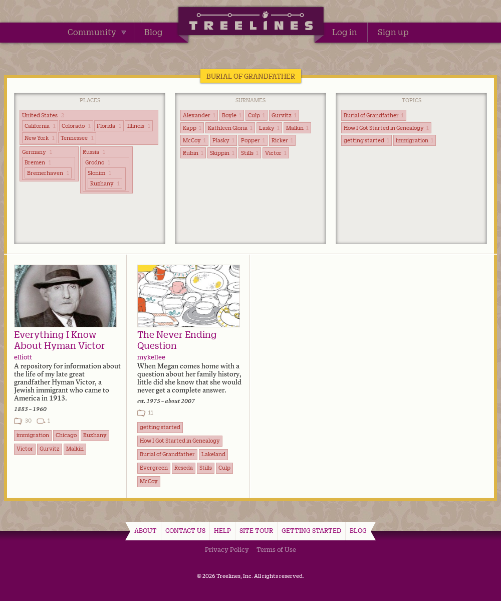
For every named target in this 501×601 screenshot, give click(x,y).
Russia (94, 152)
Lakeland (213, 454)
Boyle (231, 115)
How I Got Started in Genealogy (386, 128)
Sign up (393, 32)
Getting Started (311, 530)
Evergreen (154, 468)
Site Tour (256, 530)
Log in (344, 32)
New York (40, 138)
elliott (23, 356)
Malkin (297, 128)
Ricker (282, 140)
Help (222, 530)
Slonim (99, 173)
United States (43, 115)
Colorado (76, 126)
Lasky (269, 128)
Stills (250, 153)
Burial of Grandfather (374, 115)
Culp (256, 115)
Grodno (97, 162)
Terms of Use (276, 549)
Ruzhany (105, 183)
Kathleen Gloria (230, 128)
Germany (37, 152)
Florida (109, 126)
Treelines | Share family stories (251, 23)
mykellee (151, 356)
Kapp (192, 128)
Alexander (199, 115)
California (40, 126)
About (145, 530)
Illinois (138, 126)
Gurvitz (284, 115)
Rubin (193, 153)
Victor (276, 153)
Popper (253, 140)
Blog (153, 32)
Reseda (183, 468)
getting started (366, 140)
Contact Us (185, 530)
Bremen (38, 162)
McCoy (194, 140)
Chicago (66, 435)
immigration (414, 140)
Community (97, 32)
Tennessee (77, 138)
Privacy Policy (227, 549)
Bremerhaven (48, 173)
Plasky (223, 140)
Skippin (222, 153)
